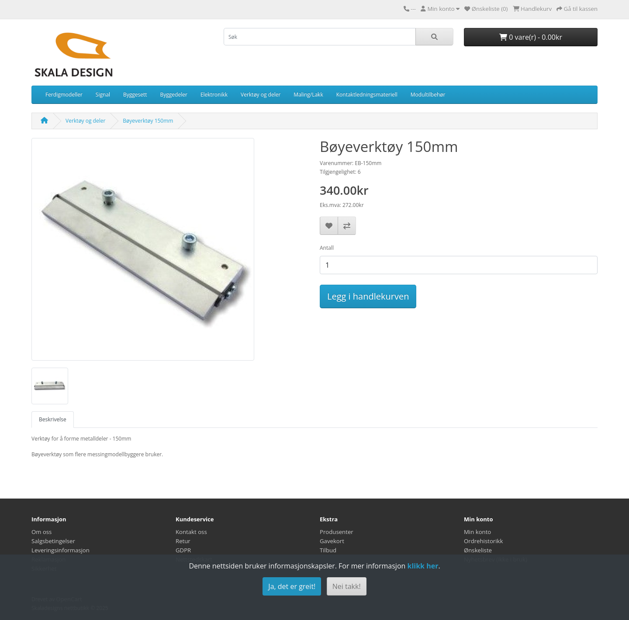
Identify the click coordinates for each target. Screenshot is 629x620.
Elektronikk (214, 94)
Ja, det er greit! (291, 586)
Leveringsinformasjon (60, 550)
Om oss (41, 532)
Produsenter (336, 532)
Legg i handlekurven (368, 296)
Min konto (477, 532)
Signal (103, 94)
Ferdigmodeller (64, 94)
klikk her (422, 566)
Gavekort (332, 541)
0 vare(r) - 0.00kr (530, 37)
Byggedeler (173, 94)
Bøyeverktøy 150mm (148, 120)
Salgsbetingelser (53, 541)
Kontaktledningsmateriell (366, 94)
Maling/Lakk (308, 94)
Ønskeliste (478, 550)
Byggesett (135, 94)
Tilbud (328, 550)
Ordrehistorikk (483, 541)
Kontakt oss (191, 532)
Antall (327, 247)
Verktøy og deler (260, 94)
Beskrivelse (52, 419)
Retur (183, 541)
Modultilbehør (428, 94)
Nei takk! (346, 586)
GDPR (183, 550)
